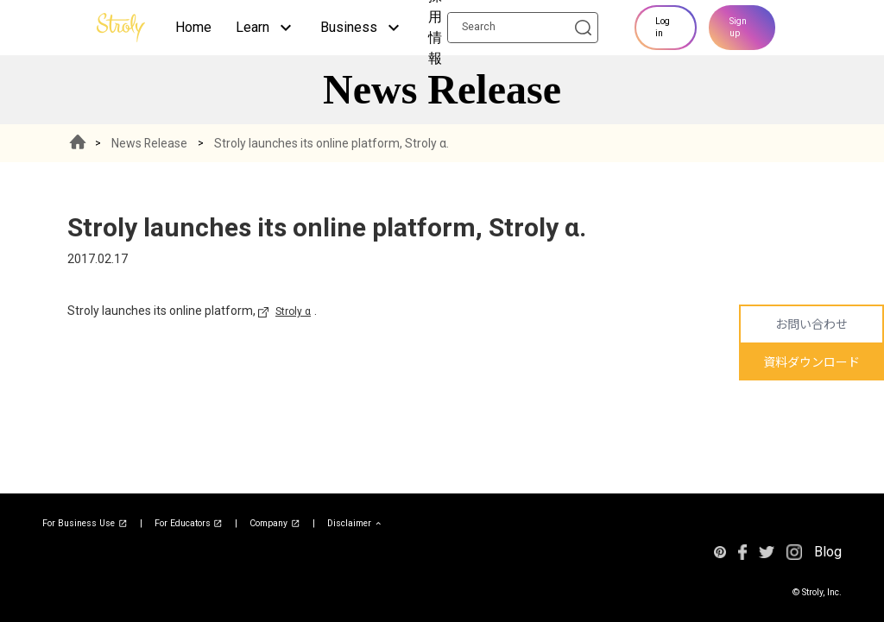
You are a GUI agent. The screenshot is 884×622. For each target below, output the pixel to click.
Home (193, 27)
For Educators (189, 524)
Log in (662, 27)
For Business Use (85, 524)
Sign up (738, 27)
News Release (149, 143)
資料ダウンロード (811, 362)
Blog (828, 551)
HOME (77, 143)
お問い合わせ (811, 324)
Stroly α (293, 311)
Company (274, 524)
